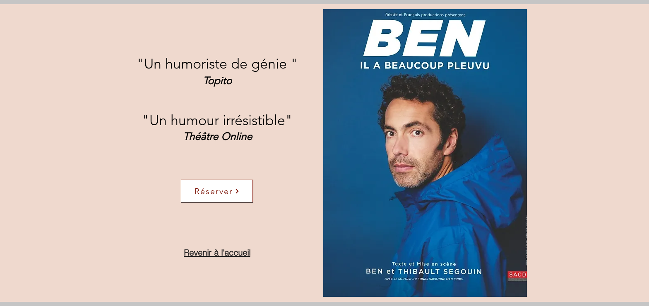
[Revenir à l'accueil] (217, 252)
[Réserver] (217, 191)
